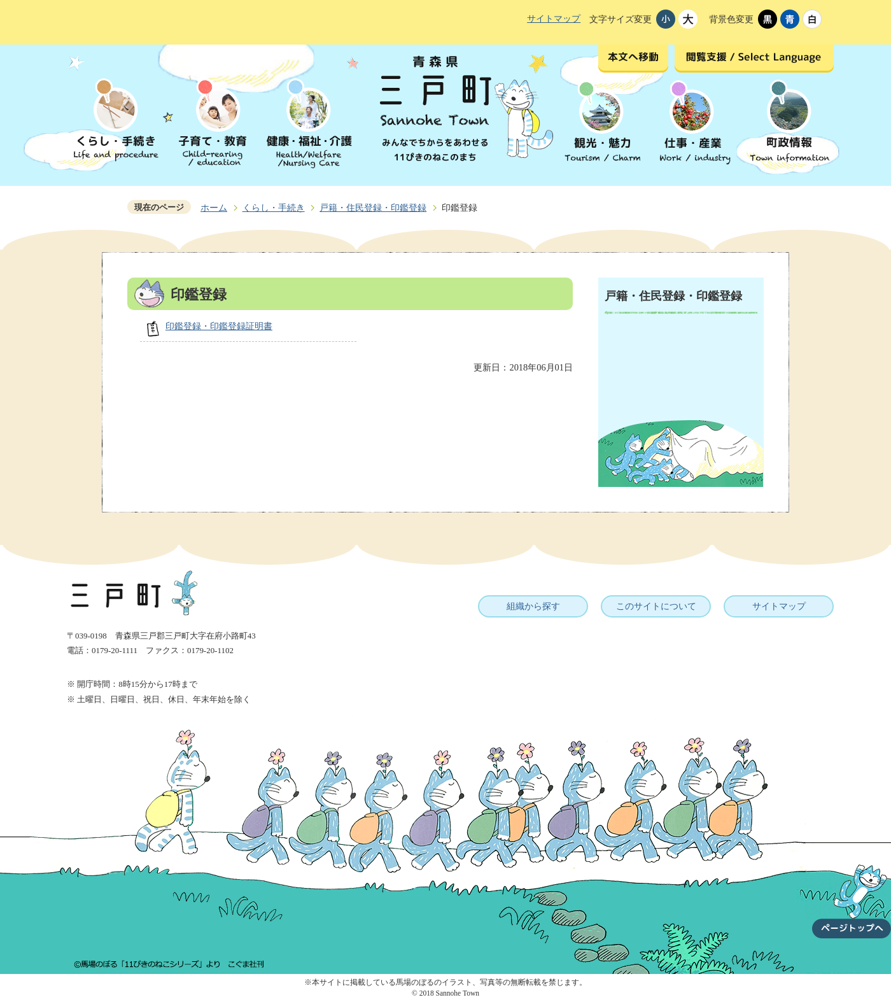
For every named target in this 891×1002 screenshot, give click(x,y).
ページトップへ (851, 893)
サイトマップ (553, 18)
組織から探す (533, 606)
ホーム (213, 207)
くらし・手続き (273, 207)
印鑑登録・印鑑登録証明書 (218, 326)
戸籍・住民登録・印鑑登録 (372, 207)
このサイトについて (656, 606)
